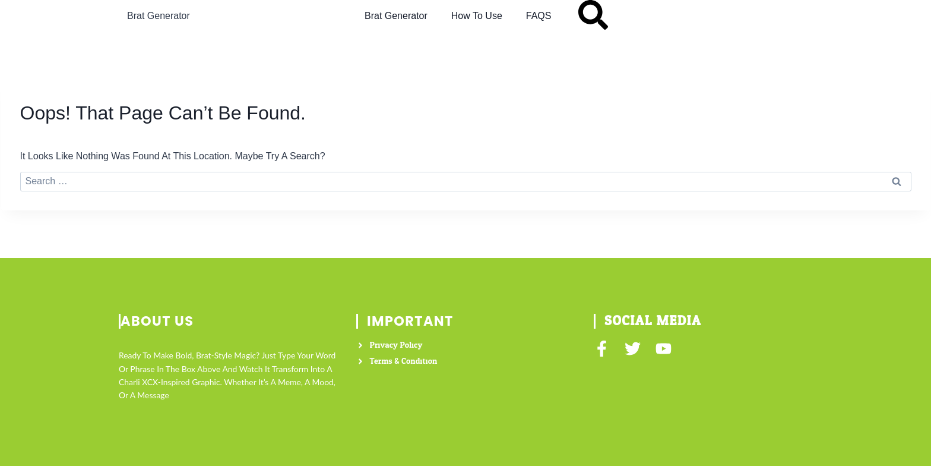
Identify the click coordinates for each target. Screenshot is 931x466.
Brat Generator (158, 16)
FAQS (539, 16)
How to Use (476, 16)
